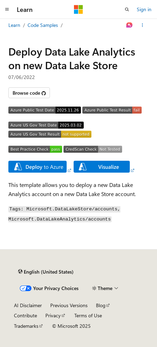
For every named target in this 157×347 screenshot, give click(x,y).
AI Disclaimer (28, 305)
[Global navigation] (7, 9)
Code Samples (43, 25)
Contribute (25, 315)
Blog (100, 305)
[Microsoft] (78, 9)
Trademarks (26, 326)
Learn (14, 25)
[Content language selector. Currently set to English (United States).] (46, 271)
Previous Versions (69, 305)
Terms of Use (88, 315)
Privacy (53, 315)
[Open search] (127, 9)
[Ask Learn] (129, 25)
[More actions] (142, 25)
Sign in (144, 9)
